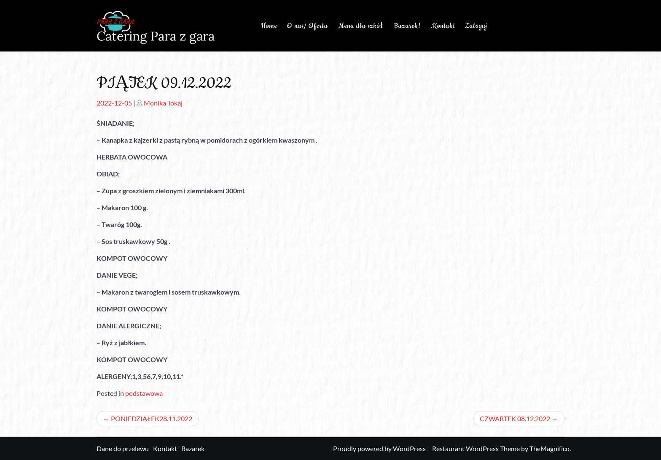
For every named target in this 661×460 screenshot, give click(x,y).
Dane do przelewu (123, 448)
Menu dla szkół (361, 25)
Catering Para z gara (156, 36)
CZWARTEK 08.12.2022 (515, 418)
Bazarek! (407, 25)
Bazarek (192, 448)
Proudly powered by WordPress (380, 448)
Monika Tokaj (163, 103)
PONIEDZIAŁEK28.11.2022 (151, 418)
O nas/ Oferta (307, 25)
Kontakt (443, 25)
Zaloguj (476, 25)
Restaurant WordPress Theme (476, 448)
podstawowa (144, 393)
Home (269, 25)
